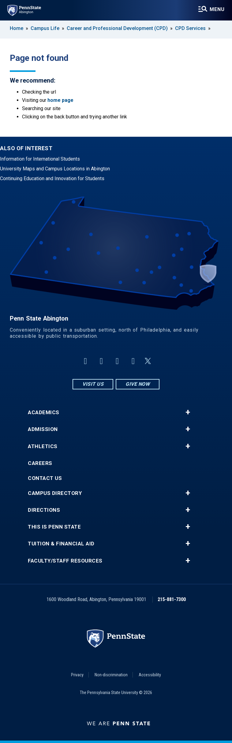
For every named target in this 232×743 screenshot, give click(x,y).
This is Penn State (54, 527)
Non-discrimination (111, 674)
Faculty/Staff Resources (65, 561)
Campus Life (45, 28)
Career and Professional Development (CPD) (117, 28)
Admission (43, 429)
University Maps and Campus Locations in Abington (55, 169)
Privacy (77, 674)
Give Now (137, 384)
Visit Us (92, 384)
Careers (40, 463)
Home (16, 28)
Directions (44, 510)
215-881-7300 (172, 599)
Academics (43, 412)
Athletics (43, 446)
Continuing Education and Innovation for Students (52, 178)
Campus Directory (55, 493)
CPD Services (190, 28)
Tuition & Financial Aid (61, 544)
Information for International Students (40, 159)
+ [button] (187, 412)
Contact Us (45, 478)
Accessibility (150, 674)
